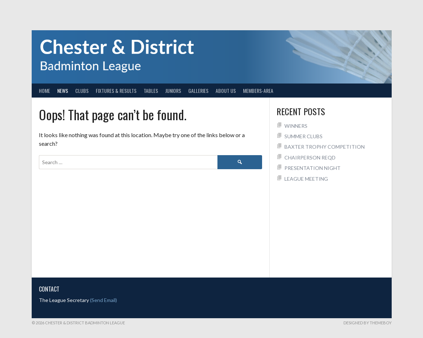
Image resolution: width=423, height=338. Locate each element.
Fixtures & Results (116, 90)
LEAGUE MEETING (306, 179)
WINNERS (295, 126)
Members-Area (258, 90)
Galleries (198, 90)
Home (44, 90)
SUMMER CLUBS (303, 136)
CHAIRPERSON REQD (310, 157)
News (62, 90)
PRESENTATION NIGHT (312, 168)
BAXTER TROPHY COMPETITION (324, 147)
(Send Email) (103, 300)
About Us (226, 90)
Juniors (173, 90)
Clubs (82, 90)
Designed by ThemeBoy (367, 322)
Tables (151, 90)
